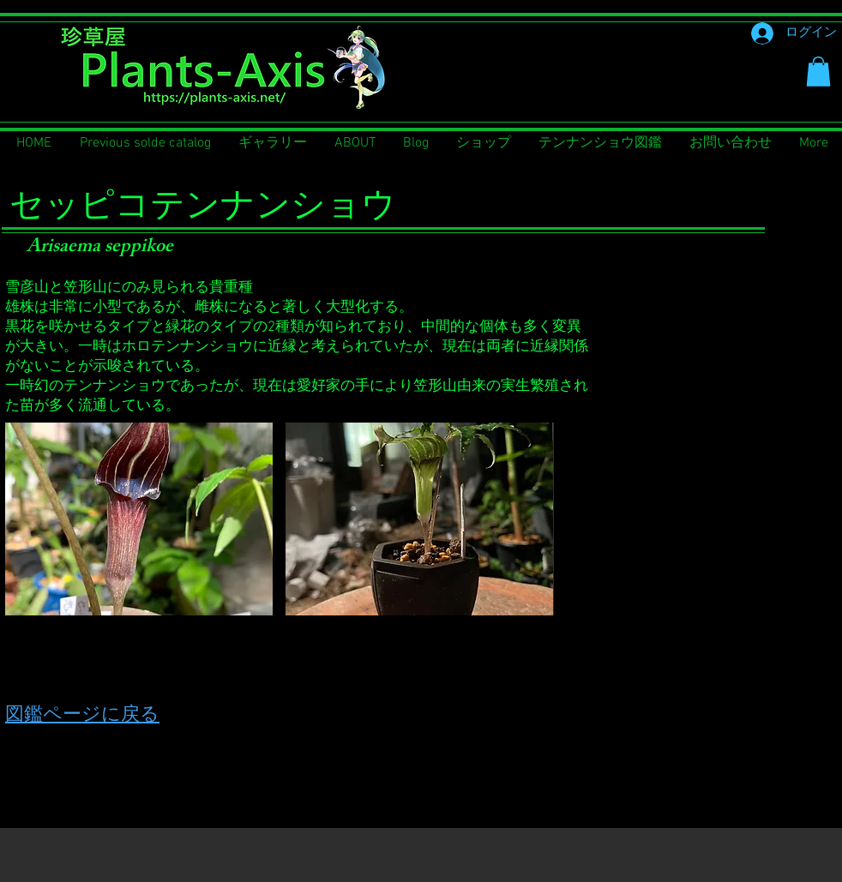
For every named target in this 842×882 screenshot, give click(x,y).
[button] (818, 72)
